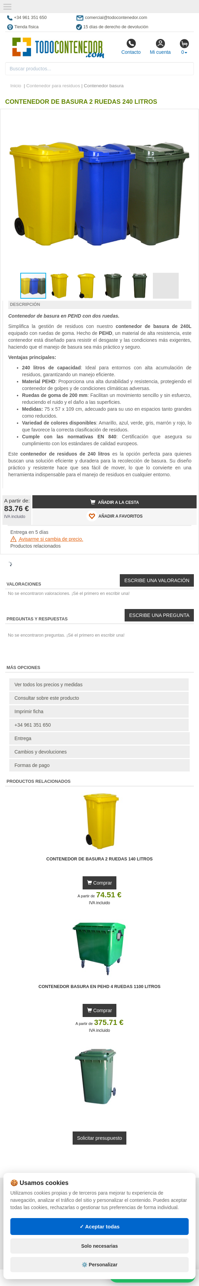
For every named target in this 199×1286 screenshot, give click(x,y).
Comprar (99, 883)
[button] (185, 117)
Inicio (15, 85)
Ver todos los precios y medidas (48, 684)
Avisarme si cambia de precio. (46, 539)
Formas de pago (32, 765)
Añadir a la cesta (114, 502)
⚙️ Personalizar (99, 1264)
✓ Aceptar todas (100, 1226)
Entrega (22, 738)
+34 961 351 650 (32, 725)
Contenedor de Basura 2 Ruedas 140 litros (99, 859)
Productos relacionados (35, 546)
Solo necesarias (99, 1246)
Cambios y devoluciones (40, 752)
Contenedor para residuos (53, 85)
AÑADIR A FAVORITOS (114, 515)
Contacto (130, 46)
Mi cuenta (160, 46)
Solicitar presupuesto (99, 1138)
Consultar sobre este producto (46, 698)
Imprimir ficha (28, 711)
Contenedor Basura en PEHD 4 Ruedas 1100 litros (99, 986)
